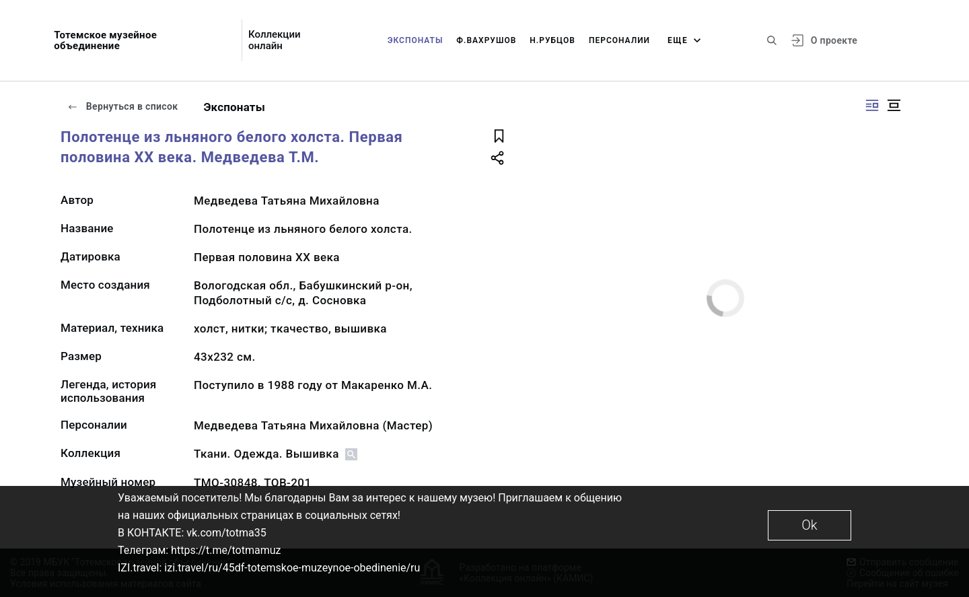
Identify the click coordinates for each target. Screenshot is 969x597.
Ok (809, 525)
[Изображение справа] (872, 105)
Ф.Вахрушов (486, 40)
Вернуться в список (122, 106)
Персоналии (619, 40)
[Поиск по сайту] (772, 40)
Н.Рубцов (552, 40)
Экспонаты (415, 40)
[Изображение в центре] (893, 105)
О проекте (834, 40)
